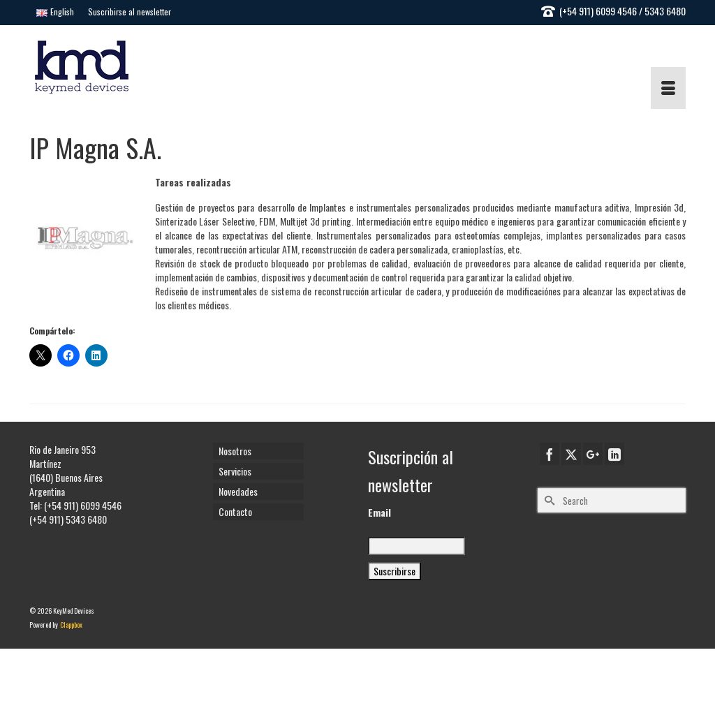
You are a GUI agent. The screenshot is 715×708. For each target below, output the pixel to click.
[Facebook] (549, 454)
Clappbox (71, 624)
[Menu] (668, 88)
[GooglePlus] (593, 454)
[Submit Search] (548, 500)
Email (379, 512)
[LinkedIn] (614, 454)
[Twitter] (571, 454)
